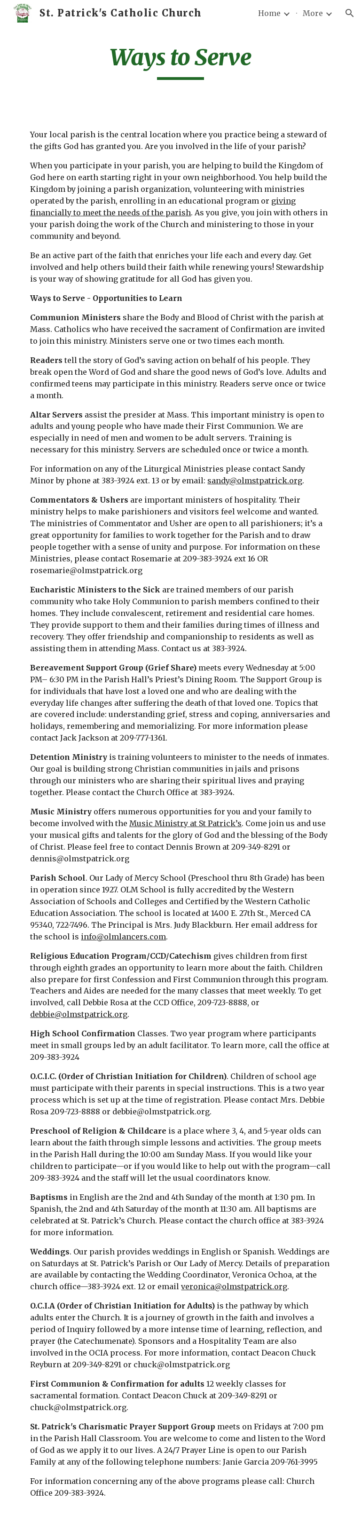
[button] (349, 13)
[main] (180, 61)
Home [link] (269, 13)
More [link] (313, 13)
